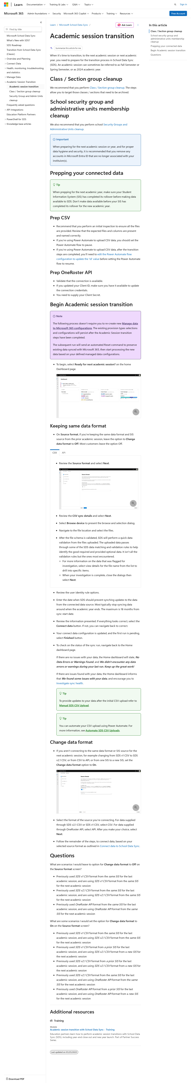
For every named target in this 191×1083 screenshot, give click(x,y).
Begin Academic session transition (168, 50)
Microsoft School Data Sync (73, 24)
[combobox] (23, 29)
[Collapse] (41, 22)
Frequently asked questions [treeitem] (21, 104)
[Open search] (175, 5)
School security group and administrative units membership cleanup (167, 38)
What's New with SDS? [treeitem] (18, 40)
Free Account (178, 13)
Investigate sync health (69, 683)
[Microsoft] (6, 4)
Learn (53, 24)
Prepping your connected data (166, 46)
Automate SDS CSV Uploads (103, 730)
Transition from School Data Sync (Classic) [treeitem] (24, 52)
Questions (156, 54)
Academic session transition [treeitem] (24, 86)
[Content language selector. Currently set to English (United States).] (19, 1078)
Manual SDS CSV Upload (74, 705)
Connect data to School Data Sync (119, 846)
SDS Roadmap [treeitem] (14, 45)
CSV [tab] (55, 452)
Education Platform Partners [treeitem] (21, 114)
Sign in (183, 4)
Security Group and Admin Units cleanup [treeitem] (26, 98)
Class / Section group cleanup (107, 87)
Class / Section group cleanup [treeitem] (24, 91)
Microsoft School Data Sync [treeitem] (21, 35)
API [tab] (63, 452)
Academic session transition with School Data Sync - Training (82, 1029)
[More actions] (138, 25)
